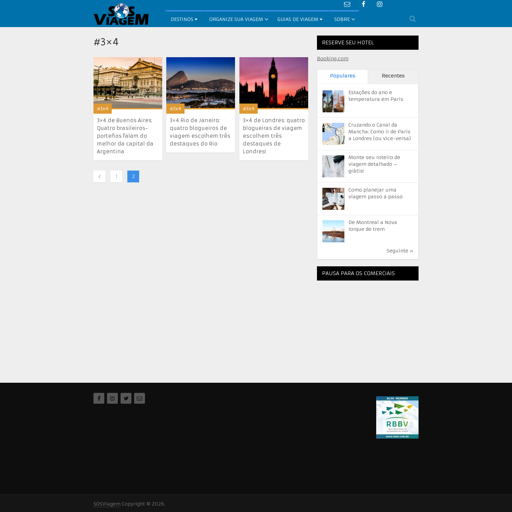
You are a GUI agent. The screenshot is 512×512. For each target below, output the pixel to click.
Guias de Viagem (299, 19)
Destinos (184, 19)
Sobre (342, 19)
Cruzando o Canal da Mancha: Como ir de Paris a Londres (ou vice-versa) (379, 131)
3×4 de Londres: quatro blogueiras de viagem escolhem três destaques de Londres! (274, 136)
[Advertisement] (368, 328)
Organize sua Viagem (236, 19)
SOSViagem (107, 504)
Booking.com (332, 58)
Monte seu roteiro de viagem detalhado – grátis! (374, 164)
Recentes (393, 76)
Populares (342, 76)
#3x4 (102, 109)
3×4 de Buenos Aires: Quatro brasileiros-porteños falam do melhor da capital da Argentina (125, 136)
